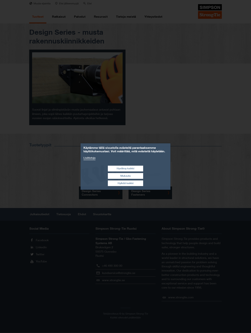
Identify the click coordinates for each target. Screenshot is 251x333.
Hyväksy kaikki (125, 168)
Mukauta (125, 175)
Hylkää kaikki (126, 183)
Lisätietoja (89, 157)
